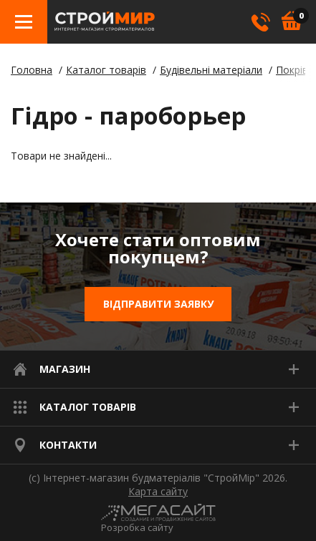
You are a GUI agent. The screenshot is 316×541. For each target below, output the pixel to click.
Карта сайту (158, 492)
